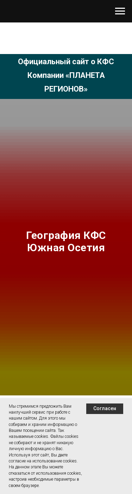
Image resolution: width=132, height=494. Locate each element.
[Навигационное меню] (120, 11)
